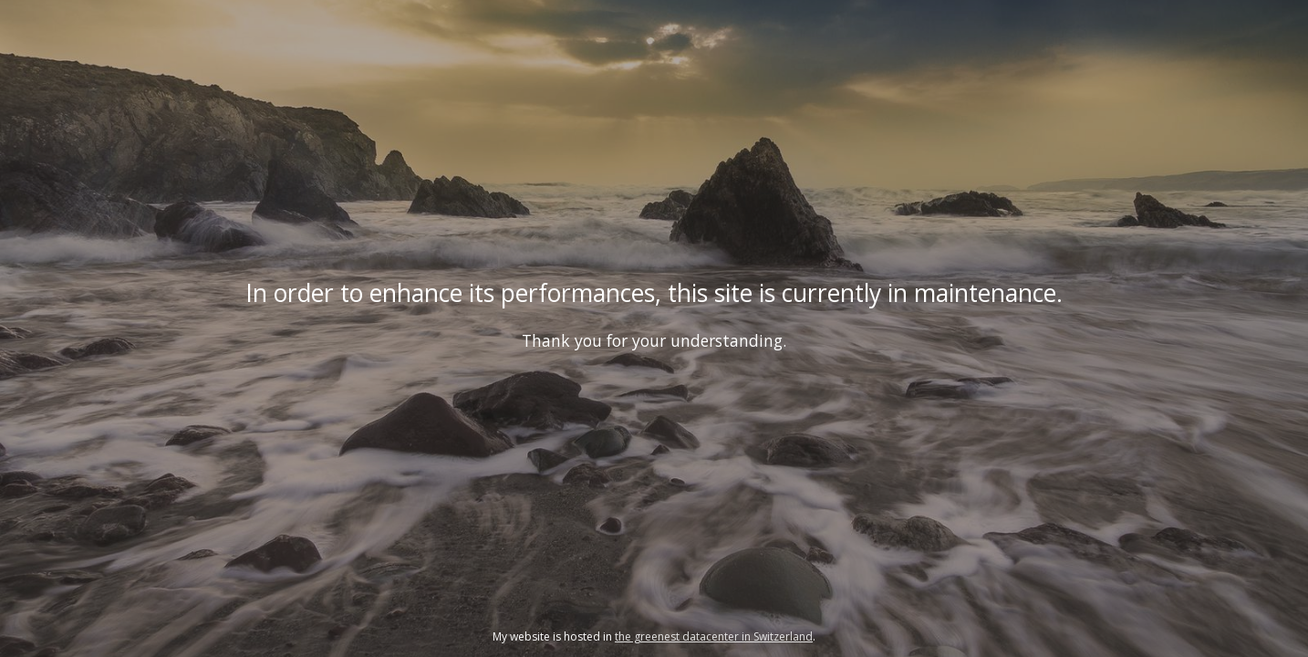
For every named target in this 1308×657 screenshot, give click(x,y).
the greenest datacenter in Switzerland (714, 636)
